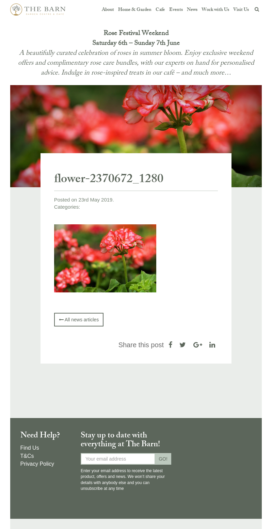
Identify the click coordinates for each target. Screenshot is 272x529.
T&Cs (27, 456)
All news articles (79, 319)
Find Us (29, 448)
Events (175, 10)
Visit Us (241, 10)
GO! (163, 459)
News (192, 10)
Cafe (160, 10)
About (108, 10)
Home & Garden (134, 10)
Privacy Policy (37, 464)
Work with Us (215, 10)
